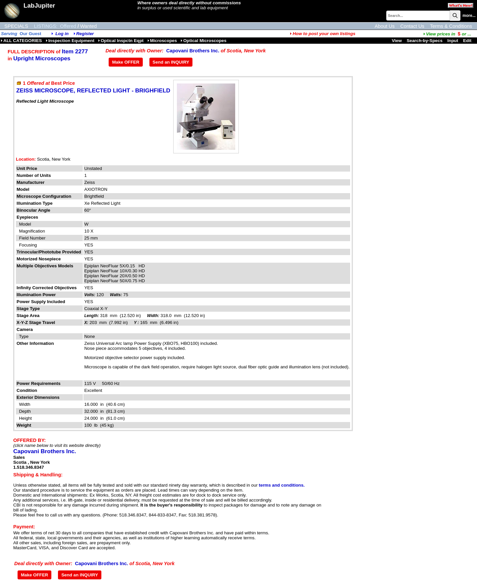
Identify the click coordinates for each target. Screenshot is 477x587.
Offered (68, 26)
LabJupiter (39, 5)
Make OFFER (125, 62)
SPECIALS (16, 26)
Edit (468, 40)
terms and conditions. (281, 485)
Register (85, 33)
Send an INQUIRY (171, 62)
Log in (62, 33)
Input (453, 40)
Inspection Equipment (70, 40)
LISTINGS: (45, 26)
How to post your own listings (322, 33)
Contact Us (412, 26)
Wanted (88, 26)
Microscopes (162, 40)
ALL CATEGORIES (21, 40)
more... (468, 15)
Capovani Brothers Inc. (192, 50)
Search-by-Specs (425, 40)
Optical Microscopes (203, 40)
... (447, 33)
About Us (385, 26)
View (397, 40)
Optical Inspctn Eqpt (121, 40)
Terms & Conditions (451, 26)
